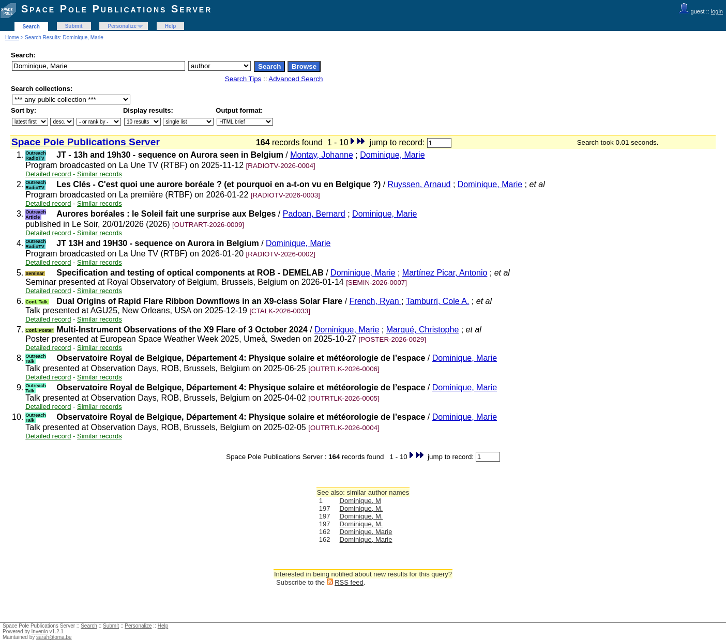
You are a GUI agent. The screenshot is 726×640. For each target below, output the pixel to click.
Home (12, 37)
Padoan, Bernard (314, 213)
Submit (74, 26)
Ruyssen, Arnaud (419, 184)
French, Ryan (375, 301)
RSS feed (349, 582)
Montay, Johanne (321, 154)
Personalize (122, 26)
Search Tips (243, 79)
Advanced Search (295, 79)
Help (170, 26)
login (717, 11)
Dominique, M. (361, 508)
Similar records (99, 174)
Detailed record (48, 174)
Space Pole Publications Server (116, 8)
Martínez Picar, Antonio (445, 272)
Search (31, 26)
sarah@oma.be (54, 637)
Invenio (40, 631)
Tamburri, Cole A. (438, 301)
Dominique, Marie (392, 154)
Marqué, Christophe (422, 329)
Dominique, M (360, 501)
